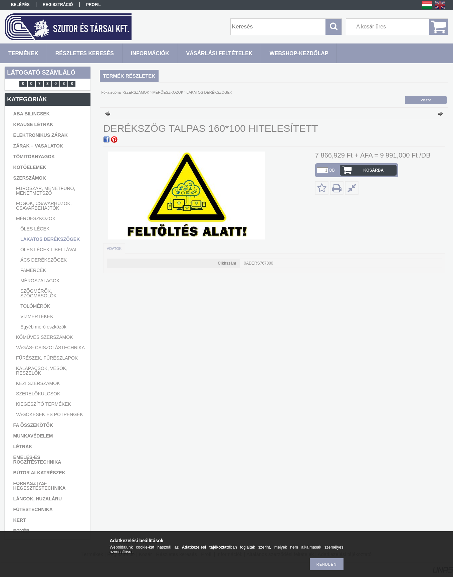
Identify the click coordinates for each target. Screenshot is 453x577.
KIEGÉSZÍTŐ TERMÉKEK (43, 404)
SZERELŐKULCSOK (38, 393)
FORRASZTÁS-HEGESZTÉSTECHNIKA (39, 486)
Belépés (20, 4)
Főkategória (111, 92)
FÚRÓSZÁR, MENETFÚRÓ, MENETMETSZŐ (45, 191)
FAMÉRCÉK (33, 270)
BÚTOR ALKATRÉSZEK (39, 472)
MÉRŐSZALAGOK (39, 280)
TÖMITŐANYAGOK (34, 156)
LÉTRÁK (22, 446)
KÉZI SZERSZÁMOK (38, 383)
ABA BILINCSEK (31, 113)
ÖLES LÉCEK (34, 228)
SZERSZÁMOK (29, 178)
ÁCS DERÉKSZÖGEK (43, 260)
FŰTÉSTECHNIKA (33, 509)
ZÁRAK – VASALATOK (38, 146)
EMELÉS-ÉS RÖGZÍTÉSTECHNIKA (37, 460)
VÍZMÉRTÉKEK (36, 316)
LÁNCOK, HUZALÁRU (37, 498)
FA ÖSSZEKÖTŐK (33, 425)
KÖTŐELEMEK (29, 167)
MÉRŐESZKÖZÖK (35, 218)
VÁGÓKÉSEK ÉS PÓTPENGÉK (49, 414)
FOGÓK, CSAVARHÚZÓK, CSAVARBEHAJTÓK (44, 206)
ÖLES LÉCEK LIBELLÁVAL (49, 249)
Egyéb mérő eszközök (43, 326)
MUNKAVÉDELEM (33, 436)
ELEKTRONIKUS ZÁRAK (40, 135)
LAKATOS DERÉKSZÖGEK (50, 239)
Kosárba (374, 170)
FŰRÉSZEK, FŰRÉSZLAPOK (47, 358)
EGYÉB (21, 531)
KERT (19, 520)
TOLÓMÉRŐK (35, 306)
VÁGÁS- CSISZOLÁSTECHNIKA (50, 347)
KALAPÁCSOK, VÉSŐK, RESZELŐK (41, 371)
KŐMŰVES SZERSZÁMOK (44, 337)
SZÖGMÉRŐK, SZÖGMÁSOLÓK (38, 293)
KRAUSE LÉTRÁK (33, 124)
